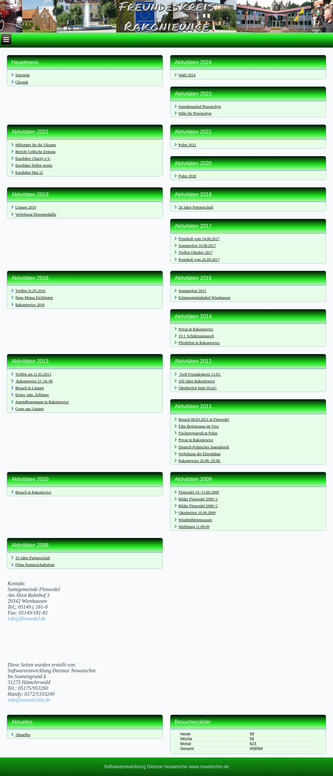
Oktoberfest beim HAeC (198, 388)
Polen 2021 (187, 145)
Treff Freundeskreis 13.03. (200, 374)
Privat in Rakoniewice (196, 329)
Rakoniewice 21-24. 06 (34, 381)
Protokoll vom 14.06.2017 (199, 239)
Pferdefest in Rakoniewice (199, 343)
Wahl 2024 (187, 75)
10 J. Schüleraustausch (196, 336)
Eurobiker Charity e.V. (32, 158)
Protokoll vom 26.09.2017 (199, 259)
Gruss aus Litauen (29, 409)
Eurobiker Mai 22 (29, 172)
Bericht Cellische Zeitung (35, 151)
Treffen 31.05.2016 (30, 291)
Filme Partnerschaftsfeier (35, 565)
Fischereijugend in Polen (198, 433)
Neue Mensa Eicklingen (34, 297)
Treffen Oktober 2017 (196, 252)
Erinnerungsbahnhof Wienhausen (205, 297)
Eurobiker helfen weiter (33, 165)
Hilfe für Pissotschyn (195, 113)
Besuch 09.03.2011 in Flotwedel (204, 419)
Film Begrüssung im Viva (199, 426)
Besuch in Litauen (29, 388)
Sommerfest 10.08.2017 (197, 245)
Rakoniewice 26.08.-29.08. (200, 461)
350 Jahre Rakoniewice (197, 381)
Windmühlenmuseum (195, 520)
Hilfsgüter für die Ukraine (35, 145)
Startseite (22, 75)
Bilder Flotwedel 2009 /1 (198, 499)
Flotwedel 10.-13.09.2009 (199, 492)
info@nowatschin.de (28, 700)
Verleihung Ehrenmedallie (35, 214)
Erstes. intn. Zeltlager (32, 395)
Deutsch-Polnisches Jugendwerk (204, 447)
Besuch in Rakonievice (33, 492)
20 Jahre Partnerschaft (196, 207)
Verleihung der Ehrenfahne (199, 454)
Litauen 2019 (25, 207)
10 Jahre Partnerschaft (32, 558)
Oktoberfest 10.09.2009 (197, 513)
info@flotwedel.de (26, 618)
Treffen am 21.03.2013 (33, 374)
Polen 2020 (187, 176)
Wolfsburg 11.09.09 (194, 526)
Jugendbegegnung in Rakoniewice (42, 402)
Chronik (21, 82)
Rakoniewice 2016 (30, 305)
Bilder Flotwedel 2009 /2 (198, 506)
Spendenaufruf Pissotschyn (200, 106)
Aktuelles (22, 734)
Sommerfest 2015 (192, 291)
